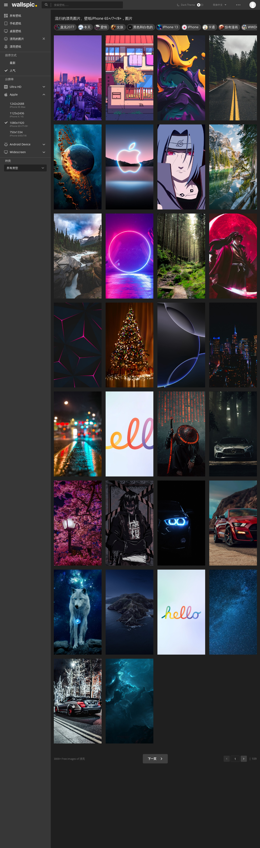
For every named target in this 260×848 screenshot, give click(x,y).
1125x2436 (17, 113)
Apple (11, 94)
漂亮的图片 (24, 39)
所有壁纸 (12, 15)
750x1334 (16, 132)
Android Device (17, 144)
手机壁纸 (12, 23)
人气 (12, 70)
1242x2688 (17, 103)
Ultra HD (12, 87)
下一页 (155, 759)
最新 (12, 63)
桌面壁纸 (12, 31)
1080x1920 (30, 122)
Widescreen (15, 152)
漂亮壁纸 (12, 46)
